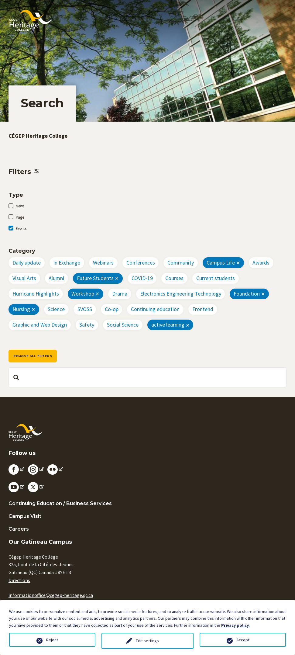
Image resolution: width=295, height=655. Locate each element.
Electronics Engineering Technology (180, 293)
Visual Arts (24, 278)
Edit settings (147, 640)
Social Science (123, 324)
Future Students (95, 278)
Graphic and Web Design (39, 324)
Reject (52, 640)
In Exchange (66, 262)
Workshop (82, 293)
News (20, 206)
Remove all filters (32, 356)
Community (180, 262)
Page (20, 217)
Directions (19, 580)
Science (56, 309)
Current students (215, 278)
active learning (167, 324)
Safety (86, 324)
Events (21, 228)
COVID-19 (142, 278)
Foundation (247, 293)
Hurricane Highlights (35, 293)
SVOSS (84, 309)
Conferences (140, 262)
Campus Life (221, 262)
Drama (119, 293)
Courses (174, 278)
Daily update (26, 262)
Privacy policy (235, 625)
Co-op (111, 309)
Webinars (103, 262)
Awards (260, 262)
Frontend (202, 309)
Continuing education (155, 309)
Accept (242, 640)
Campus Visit (25, 516)
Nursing (21, 309)
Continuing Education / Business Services (60, 503)
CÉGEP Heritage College (38, 135)
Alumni (56, 278)
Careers (19, 529)
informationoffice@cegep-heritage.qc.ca (51, 595)
